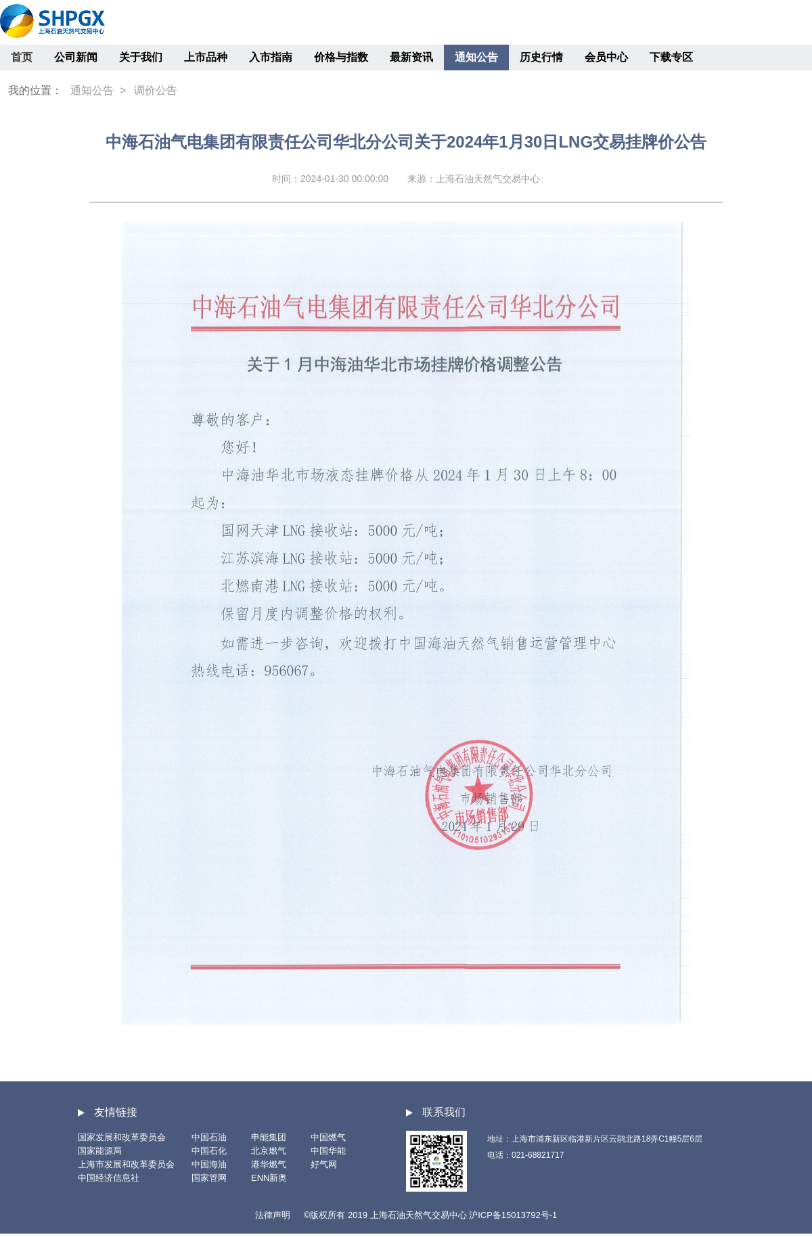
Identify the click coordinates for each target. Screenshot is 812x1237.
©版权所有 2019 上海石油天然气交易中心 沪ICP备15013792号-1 (430, 1215)
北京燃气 (268, 1151)
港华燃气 (268, 1164)
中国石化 (209, 1151)
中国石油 (209, 1137)
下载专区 (671, 57)
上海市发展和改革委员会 (126, 1164)
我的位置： (35, 90)
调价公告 (155, 90)
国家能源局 (100, 1151)
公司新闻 (75, 57)
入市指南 (270, 57)
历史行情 (541, 57)
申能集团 (268, 1137)
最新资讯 (411, 57)
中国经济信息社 (108, 1178)
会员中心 (606, 57)
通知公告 (476, 57)
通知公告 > (98, 90)
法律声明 (272, 1215)
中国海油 (209, 1164)
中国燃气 (328, 1137)
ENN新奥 (269, 1178)
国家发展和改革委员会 (122, 1137)
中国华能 (328, 1151)
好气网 (324, 1164)
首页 (21, 57)
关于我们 (140, 57)
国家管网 (209, 1178)
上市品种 (205, 57)
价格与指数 (341, 57)
